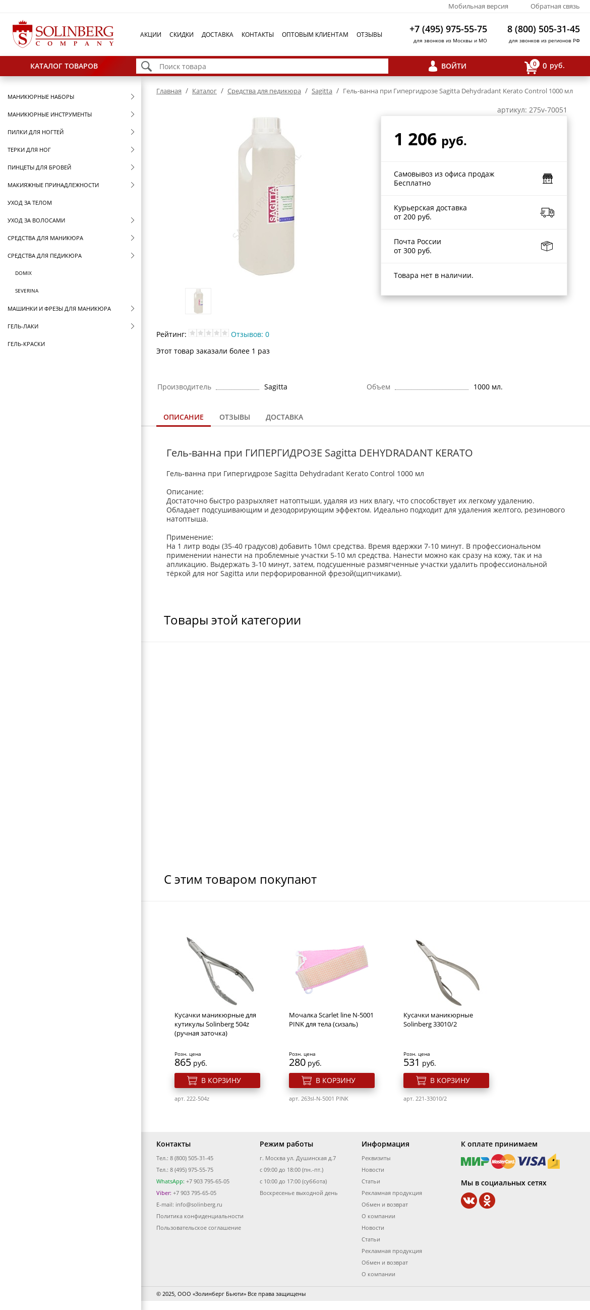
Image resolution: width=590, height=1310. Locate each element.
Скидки (181, 34)
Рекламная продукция (392, 1193)
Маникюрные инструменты (50, 114)
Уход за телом (30, 202)
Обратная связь (555, 6)
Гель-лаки (23, 326)
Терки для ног (29, 149)
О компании (378, 1216)
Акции (150, 34)
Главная (169, 90)
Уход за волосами (36, 220)
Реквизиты (376, 1158)
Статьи (371, 1181)
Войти (453, 66)
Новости (373, 1169)
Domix (23, 272)
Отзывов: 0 (250, 334)
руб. (544, 66)
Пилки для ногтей (36, 132)
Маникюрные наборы (41, 96)
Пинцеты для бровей (39, 167)
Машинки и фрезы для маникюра (59, 308)
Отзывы (369, 34)
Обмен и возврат (385, 1204)
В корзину (221, 1080)
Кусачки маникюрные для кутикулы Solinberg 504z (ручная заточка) (215, 1024)
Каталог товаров (64, 66)
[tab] (183, 418)
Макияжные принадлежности (53, 185)
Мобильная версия (478, 6)
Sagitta (322, 90)
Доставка (217, 34)
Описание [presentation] (183, 417)
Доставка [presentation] (284, 417)
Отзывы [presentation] (234, 417)
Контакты (258, 34)
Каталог (204, 90)
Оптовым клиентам (315, 34)
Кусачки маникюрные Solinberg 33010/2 (438, 1019)
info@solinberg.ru (198, 1204)
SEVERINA (26, 290)
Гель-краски (26, 344)
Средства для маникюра (45, 238)
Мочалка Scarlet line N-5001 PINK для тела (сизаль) (331, 1019)
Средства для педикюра (45, 255)
